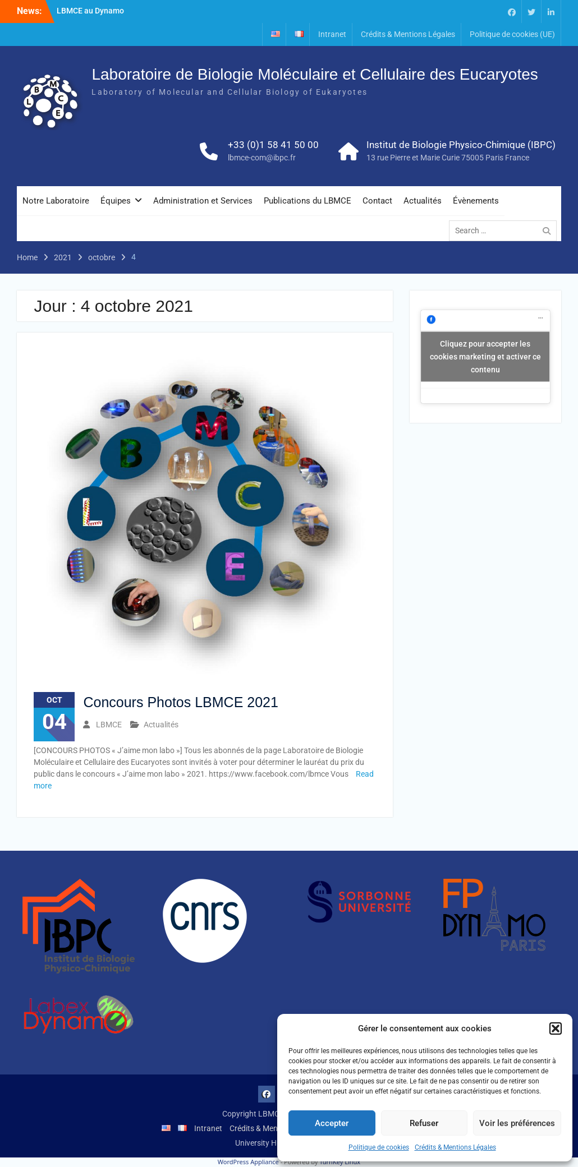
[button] (555, 1028)
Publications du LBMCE (307, 201)
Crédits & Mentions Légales (455, 1147)
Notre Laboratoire (55, 201)
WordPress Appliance (248, 1161)
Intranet (332, 34)
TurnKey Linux (339, 1161)
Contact (377, 201)
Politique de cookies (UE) (512, 34)
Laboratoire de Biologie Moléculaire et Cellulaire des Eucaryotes (314, 74)
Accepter (331, 1123)
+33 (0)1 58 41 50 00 (273, 144)
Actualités (422, 201)
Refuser (424, 1123)
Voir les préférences (517, 1123)
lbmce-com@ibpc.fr (262, 157)
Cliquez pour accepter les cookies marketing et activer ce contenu (485, 356)
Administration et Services (203, 201)
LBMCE (109, 724)
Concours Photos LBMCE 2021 (180, 702)
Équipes (115, 201)
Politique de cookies (378, 1147)
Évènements (476, 201)
